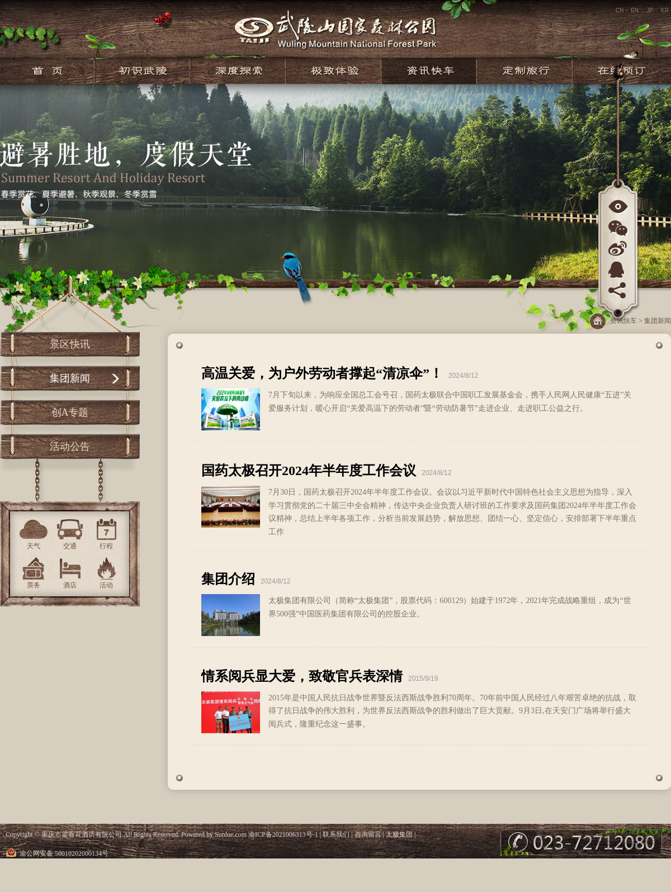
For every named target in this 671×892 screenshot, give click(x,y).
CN (619, 10)
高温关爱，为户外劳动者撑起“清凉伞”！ (322, 373)
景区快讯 (70, 344)
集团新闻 (70, 378)
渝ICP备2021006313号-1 (283, 834)
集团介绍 (228, 579)
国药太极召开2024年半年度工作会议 (308, 470)
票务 (33, 585)
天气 (33, 546)
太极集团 (399, 834)
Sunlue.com (231, 834)
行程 (106, 546)
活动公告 (70, 446)
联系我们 (336, 834)
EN (635, 10)
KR (665, 10)
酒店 (70, 585)
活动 (106, 585)
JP (649, 10)
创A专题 (70, 412)
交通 (70, 546)
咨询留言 (368, 834)
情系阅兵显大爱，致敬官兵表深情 (302, 676)
